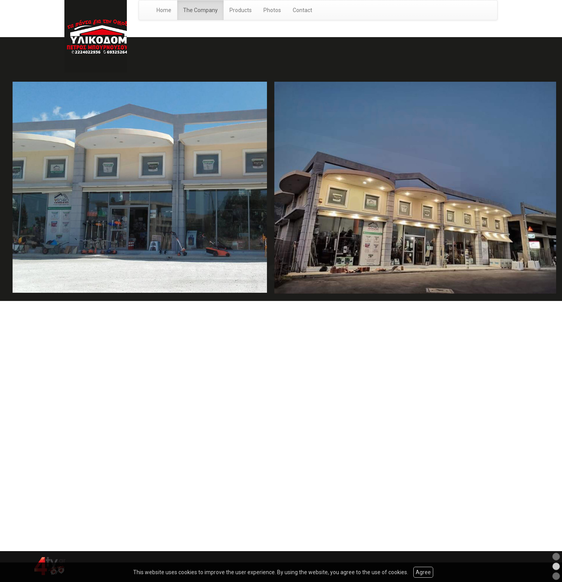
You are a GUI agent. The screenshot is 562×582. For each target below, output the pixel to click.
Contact (302, 10)
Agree (423, 572)
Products (240, 10)
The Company (200, 10)
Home (164, 10)
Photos (272, 10)
